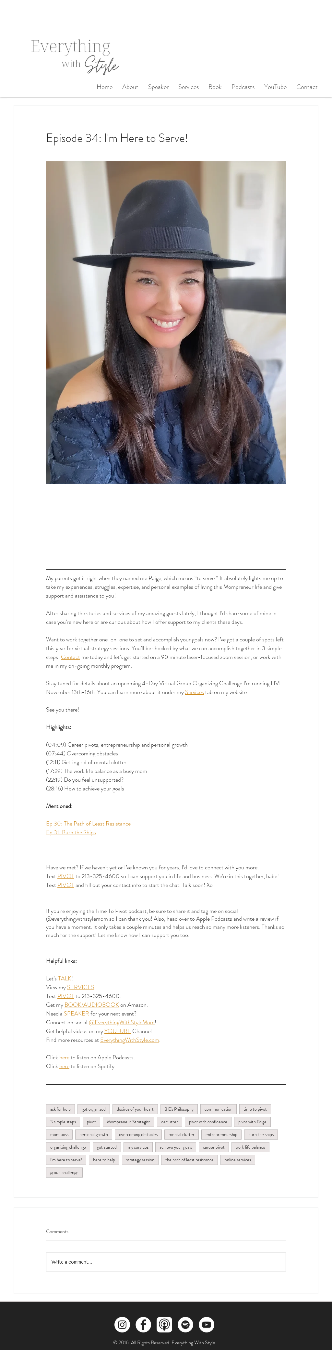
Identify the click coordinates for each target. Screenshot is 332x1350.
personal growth (93, 1134)
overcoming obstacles (138, 1134)
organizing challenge (68, 1147)
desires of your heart (135, 1109)
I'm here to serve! (66, 1159)
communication (218, 1109)
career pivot (214, 1147)
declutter (169, 1121)
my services (138, 1147)
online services (238, 1159)
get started (107, 1147)
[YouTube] (206, 1324)
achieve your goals (176, 1147)
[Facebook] (143, 1324)
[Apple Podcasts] (164, 1324)
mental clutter (182, 1134)
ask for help (60, 1109)
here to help (104, 1159)
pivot (91, 1121)
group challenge (64, 1172)
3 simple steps (63, 1121)
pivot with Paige (252, 1121)
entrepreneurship (221, 1134)
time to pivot (255, 1109)
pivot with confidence (208, 1121)
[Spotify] (185, 1324)
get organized (94, 1109)
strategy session (140, 1159)
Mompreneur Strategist (128, 1121)
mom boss (59, 1134)
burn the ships (261, 1134)
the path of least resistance (189, 1159)
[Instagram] (122, 1324)
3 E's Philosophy (179, 1109)
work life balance (250, 1147)
